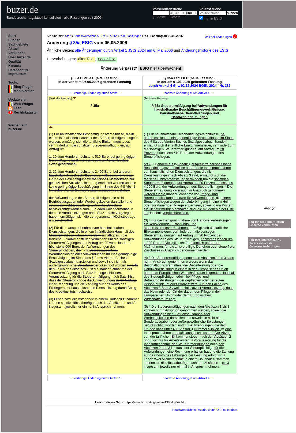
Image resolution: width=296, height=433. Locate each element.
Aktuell (14, 49)
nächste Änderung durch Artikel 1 (189, 93)
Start (12, 36)
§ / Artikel (160, 17)
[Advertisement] (269, 126)
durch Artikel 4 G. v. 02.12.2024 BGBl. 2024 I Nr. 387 (190, 86)
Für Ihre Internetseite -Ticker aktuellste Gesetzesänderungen (265, 243)
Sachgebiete (18, 44)
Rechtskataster (26, 112)
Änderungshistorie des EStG (204, 50)
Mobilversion (24, 91)
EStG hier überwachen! (160, 68)
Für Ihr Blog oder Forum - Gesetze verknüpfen (267, 223)
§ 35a (114, 35)
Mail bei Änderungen (220, 37)
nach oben (230, 409)
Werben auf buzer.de (17, 127)
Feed (17, 108)
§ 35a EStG (81, 42)
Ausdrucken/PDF (209, 409)
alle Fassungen (131, 35)
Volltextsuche (210, 9)
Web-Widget (23, 104)
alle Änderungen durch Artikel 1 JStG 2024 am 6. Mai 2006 (124, 50)
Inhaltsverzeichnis (184, 409)
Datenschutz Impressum (18, 72)
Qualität (14, 61)
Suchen (14, 40)
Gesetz (175, 17)
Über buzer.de (19, 57)
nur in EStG (213, 18)
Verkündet (16, 53)
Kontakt (14, 66)
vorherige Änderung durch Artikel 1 (95, 93)
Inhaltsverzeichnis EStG (91, 35)
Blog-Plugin (23, 87)
